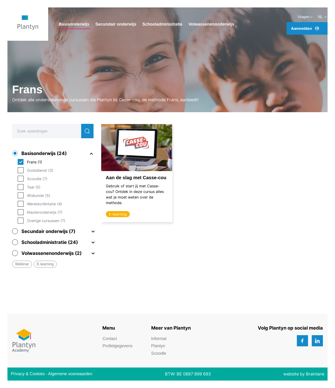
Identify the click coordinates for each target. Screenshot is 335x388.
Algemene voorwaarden (70, 373)
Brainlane (315, 373)
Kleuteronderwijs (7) (44, 212)
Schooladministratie (162, 24)
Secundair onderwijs (115, 24)
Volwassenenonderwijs (211, 24)
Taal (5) (33, 187)
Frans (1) (34, 162)
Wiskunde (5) (38, 195)
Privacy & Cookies (28, 373)
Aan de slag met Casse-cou (136, 177)
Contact (109, 338)
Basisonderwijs (74, 24)
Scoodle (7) (37, 178)
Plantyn (158, 346)
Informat (159, 338)
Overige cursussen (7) (46, 220)
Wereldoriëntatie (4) (44, 204)
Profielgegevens (117, 346)
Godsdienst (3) (40, 170)
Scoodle (158, 353)
